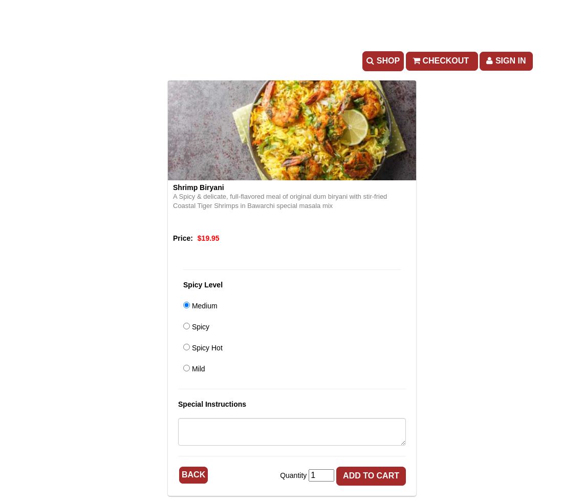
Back (193, 474)
